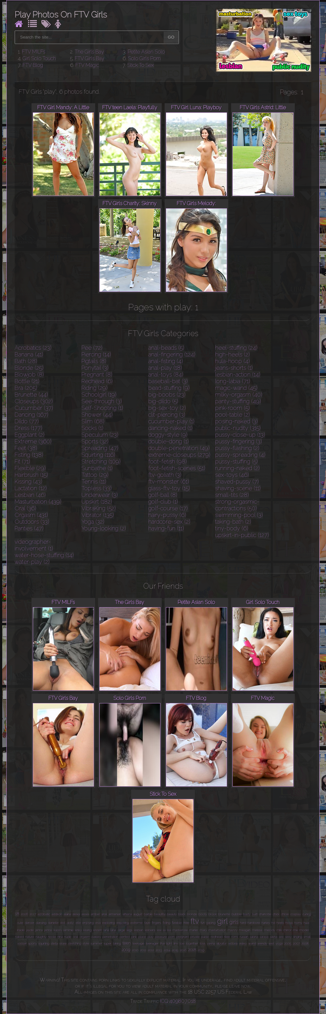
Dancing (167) (31, 414)
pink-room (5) (232, 408)
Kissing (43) (28, 481)
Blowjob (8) (29, 374)
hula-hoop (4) (232, 361)
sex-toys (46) (232, 474)
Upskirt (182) (97, 501)
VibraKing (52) (99, 508)
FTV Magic (87, 65)
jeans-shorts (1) (234, 367)
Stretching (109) (101, 461)
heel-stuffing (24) (236, 347)
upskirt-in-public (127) (242, 535)
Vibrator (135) (98, 515)
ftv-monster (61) (168, 481)
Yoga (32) (93, 521)
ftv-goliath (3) (164, 474)
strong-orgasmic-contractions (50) (237, 505)
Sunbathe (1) (97, 468)
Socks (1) (92, 428)
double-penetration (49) (179, 448)
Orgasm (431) (31, 515)
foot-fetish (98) (167, 461)
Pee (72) (92, 347)
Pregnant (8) (97, 374)
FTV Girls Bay (89, 58)
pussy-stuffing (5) (236, 461)
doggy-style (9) (168, 434)
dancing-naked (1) (170, 428)
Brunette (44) (31, 394)
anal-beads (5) (166, 347)
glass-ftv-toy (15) (169, 488)
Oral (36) (25, 508)
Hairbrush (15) (31, 474)
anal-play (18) (165, 367)
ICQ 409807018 (178, 1001)
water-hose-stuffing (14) (44, 555)
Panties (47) (29, 528)
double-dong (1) (168, 441)
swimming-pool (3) (239, 515)
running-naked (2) (237, 468)
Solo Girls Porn (144, 58)
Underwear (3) (100, 495)
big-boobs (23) (167, 394)
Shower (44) (97, 414)
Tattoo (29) (95, 474)
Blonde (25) (29, 367)
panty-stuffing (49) (238, 401)
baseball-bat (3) (168, 381)
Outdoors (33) (32, 521)
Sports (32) (95, 441)
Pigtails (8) (94, 361)
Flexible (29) (30, 468)
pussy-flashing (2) (237, 448)
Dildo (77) (27, 421)
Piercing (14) (96, 354)
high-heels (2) (232, 354)
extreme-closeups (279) (179, 454)
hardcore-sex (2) (169, 521)
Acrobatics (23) (33, 347)
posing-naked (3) (236, 421)
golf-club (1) (163, 501)
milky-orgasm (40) (238, 394)
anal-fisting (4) (165, 361)
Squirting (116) (98, 454)
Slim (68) (93, 421)
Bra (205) (26, 388)
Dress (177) (28, 428)
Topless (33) (97, 488)
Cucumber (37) (34, 408)
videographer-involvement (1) (34, 545)
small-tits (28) (232, 495)
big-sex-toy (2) (167, 408)
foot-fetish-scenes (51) (176, 468)
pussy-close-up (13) (240, 434)
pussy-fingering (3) (238, 441)
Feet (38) (26, 448)
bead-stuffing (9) (169, 388)
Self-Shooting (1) (102, 408)
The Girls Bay (89, 52)
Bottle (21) (27, 381)
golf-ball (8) (162, 495)
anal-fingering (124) (171, 354)
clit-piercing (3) (166, 414)
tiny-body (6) (231, 528)
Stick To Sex (140, 65)
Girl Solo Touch (39, 58)
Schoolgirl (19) (99, 394)
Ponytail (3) (95, 367)
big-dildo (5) (163, 401)
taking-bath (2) (233, 521)
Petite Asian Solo (146, 52)
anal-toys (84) (165, 374)
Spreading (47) (100, 448)
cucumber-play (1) (171, 421)
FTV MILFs (33, 52)
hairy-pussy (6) (167, 515)
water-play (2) (32, 561)
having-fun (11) (166, 528)
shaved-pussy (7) (237, 481)
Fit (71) (22, 461)
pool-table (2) (232, 414)
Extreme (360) (33, 441)
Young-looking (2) (104, 528)
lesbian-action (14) (237, 374)
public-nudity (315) (238, 428)
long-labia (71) (232, 381)
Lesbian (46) (30, 495)
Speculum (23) (100, 434)
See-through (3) (102, 401)
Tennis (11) (94, 481)
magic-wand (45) (236, 388)
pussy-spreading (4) (240, 454)
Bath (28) (26, 361)
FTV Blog (33, 65)
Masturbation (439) (38, 501)
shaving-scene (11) (238, 488)
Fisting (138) (29, 454)
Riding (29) (95, 388)
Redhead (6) (97, 381)
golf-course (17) (168, 508)
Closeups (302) (34, 401)
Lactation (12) (31, 488)
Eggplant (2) (30, 434)
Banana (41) (29, 354)
